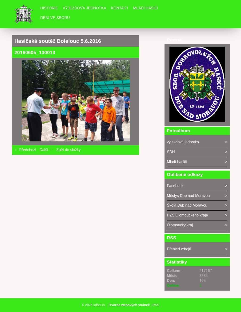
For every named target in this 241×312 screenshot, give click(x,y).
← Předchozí (25, 150)
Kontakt (119, 8)
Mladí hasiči (145, 8)
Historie (49, 8)
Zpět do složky (68, 150)
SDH (171, 152)
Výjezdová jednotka (84, 8)
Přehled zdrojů (179, 249)
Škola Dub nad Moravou (187, 205)
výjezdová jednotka (183, 142)
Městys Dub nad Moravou (188, 196)
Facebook (175, 186)
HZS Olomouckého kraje (187, 215)
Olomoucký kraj (180, 225)
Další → (46, 150)
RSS (156, 305)
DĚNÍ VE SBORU (55, 18)
